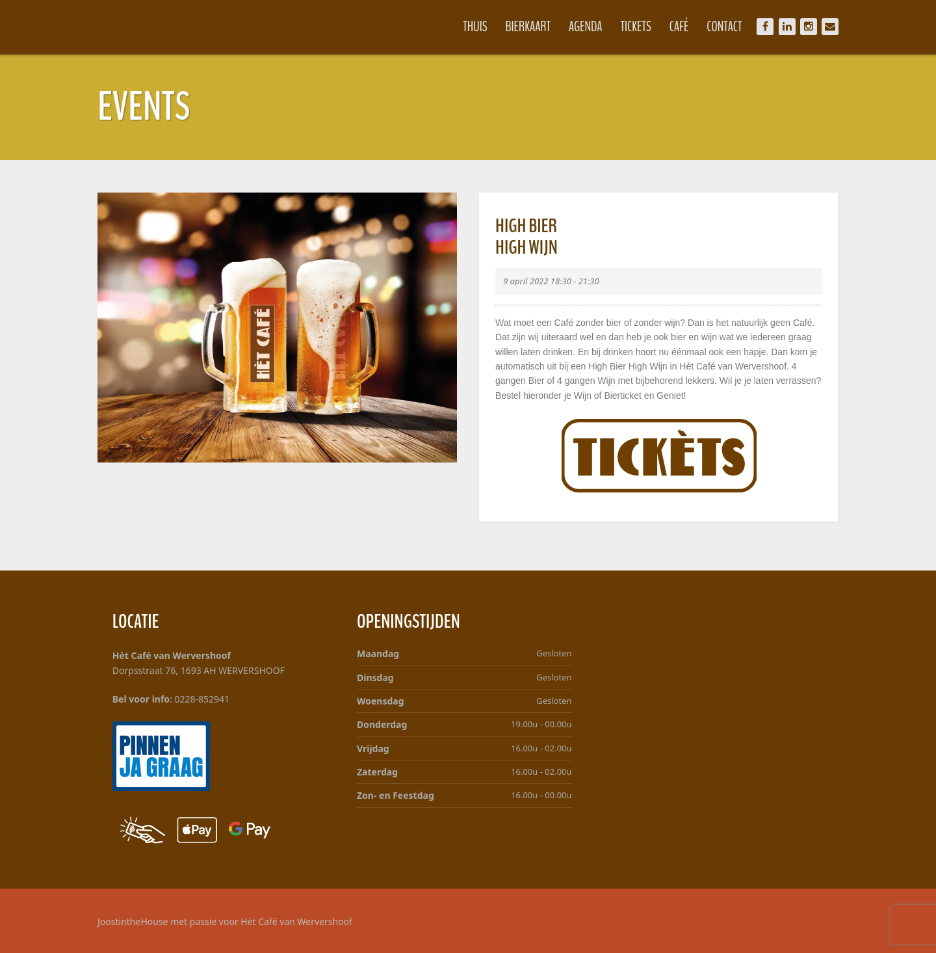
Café (679, 27)
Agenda (586, 27)
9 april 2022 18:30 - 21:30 (551, 281)
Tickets (636, 27)
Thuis (475, 27)
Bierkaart (528, 27)
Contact (724, 27)
